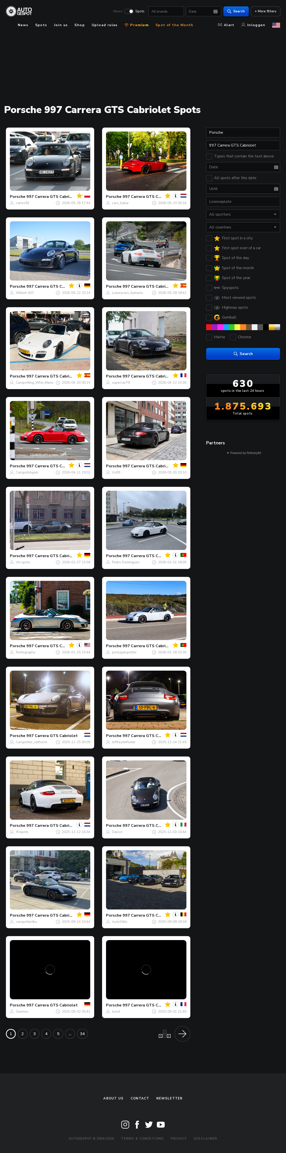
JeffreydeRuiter (124, 742)
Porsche (17, 196)
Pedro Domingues (126, 562)
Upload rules (105, 25)
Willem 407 (25, 292)
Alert (226, 25)
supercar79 (121, 382)
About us (113, 1098)
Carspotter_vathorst (31, 742)
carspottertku (26, 921)
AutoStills (119, 921)
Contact (140, 1098)
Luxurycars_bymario (127, 292)
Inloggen (253, 25)
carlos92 (22, 203)
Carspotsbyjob (27, 472)
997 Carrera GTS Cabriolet (52, 196)
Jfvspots (22, 832)
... (70, 1034)
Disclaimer (205, 1138)
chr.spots (23, 562)
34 (82, 1034)
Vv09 (116, 472)
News (117, 11)
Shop (79, 25)
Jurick (116, 1011)
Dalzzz (117, 832)
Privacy (179, 1138)
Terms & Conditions (142, 1138)
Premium (137, 25)
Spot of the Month (175, 25)
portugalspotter (124, 652)
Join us (61, 25)
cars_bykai (120, 203)
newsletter (169, 1098)
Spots (139, 11)
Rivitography (25, 652)
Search (236, 11)
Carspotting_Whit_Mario (35, 382)
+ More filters (265, 11)
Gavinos (22, 1011)
